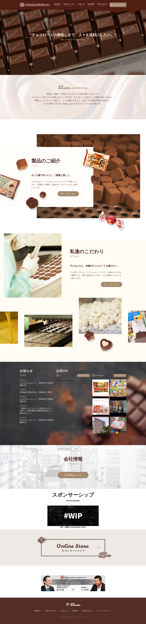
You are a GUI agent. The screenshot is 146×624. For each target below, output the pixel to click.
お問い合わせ (102, 5)
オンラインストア (118, 5)
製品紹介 (57, 5)
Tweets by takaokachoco (65, 380)
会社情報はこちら (73, 475)
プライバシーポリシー (103, 611)
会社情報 (90, 5)
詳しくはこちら (68, 194)
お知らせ (81, 5)
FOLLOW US (83, 375)
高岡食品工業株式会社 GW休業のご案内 (36, 392)
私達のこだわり (69, 5)
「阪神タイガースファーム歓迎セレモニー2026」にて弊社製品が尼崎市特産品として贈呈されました (36, 410)
